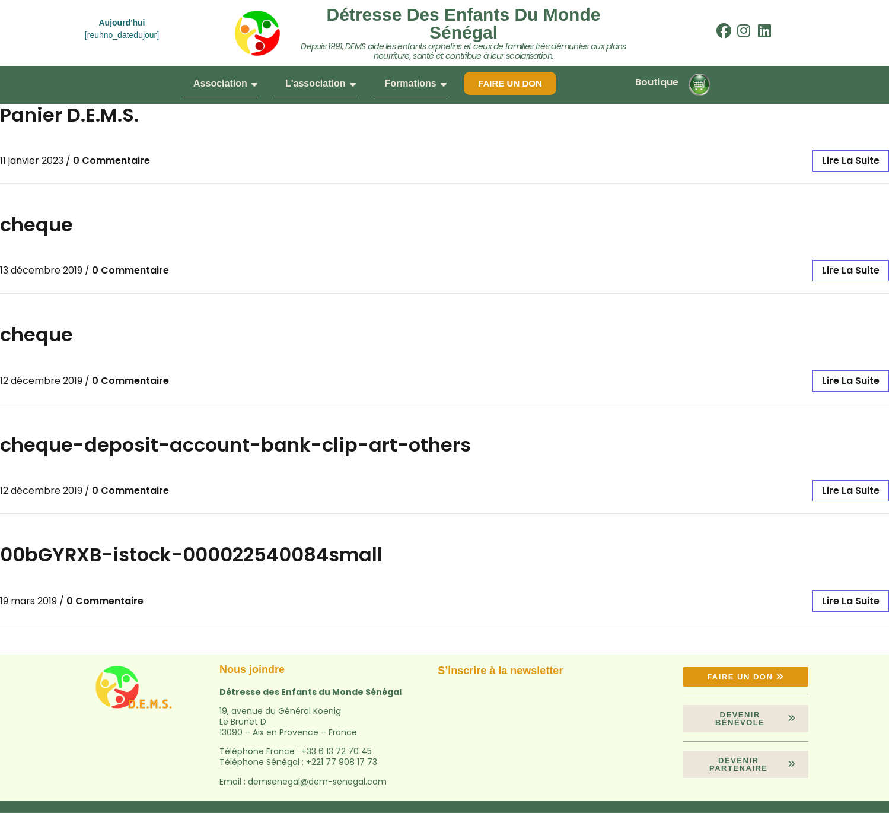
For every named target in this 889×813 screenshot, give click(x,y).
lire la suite (851, 160)
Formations (415, 83)
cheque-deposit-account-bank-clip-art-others (235, 444)
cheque (36, 224)
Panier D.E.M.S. (69, 114)
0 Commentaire (111, 160)
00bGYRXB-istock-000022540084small (191, 554)
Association (225, 83)
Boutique (656, 82)
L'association (320, 83)
